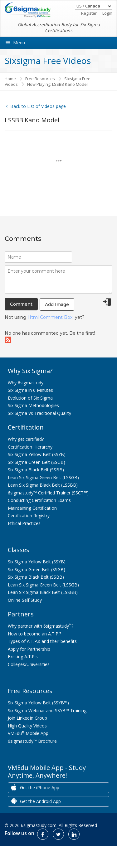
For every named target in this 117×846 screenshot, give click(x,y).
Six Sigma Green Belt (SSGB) (36, 462)
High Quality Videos (27, 726)
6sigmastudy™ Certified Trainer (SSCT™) (48, 493)
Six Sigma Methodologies (33, 405)
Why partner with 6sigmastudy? (40, 626)
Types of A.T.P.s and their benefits (42, 641)
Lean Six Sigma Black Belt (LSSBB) (43, 485)
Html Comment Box (49, 317)
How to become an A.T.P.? (34, 634)
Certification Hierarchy (30, 447)
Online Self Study (25, 600)
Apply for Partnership (29, 649)
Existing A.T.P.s (23, 656)
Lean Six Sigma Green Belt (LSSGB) (43, 477)
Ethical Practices (24, 523)
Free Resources (40, 78)
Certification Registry (29, 515)
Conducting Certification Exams (39, 500)
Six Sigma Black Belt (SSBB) (36, 470)
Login (107, 13)
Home (10, 78)
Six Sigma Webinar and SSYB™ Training (47, 710)
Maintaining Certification (32, 508)
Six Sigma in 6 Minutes (30, 390)
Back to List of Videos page (35, 106)
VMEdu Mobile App (28, 733)
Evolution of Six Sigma (30, 398)
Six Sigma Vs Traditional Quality (39, 413)
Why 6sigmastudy (25, 383)
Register (89, 13)
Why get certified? (26, 439)
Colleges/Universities (29, 664)
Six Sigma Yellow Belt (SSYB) (37, 454)
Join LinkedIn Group (27, 718)
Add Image (57, 304)
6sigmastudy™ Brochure (32, 741)
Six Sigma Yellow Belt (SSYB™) (38, 703)
